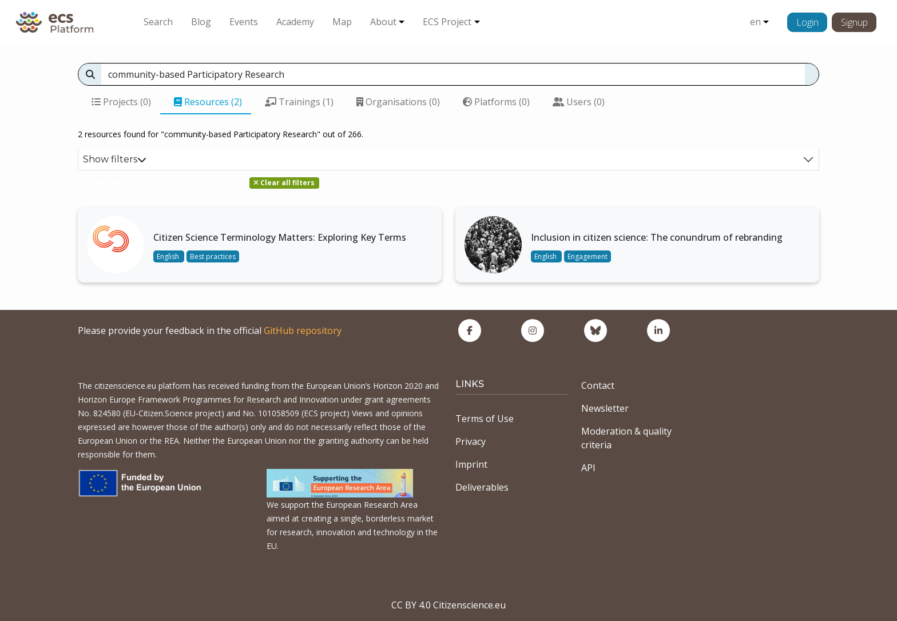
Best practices (213, 256)
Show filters (114, 159)
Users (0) (579, 101)
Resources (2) (208, 101)
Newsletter (605, 408)
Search (158, 21)
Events (243, 21)
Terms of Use (484, 418)
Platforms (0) (496, 101)
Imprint (471, 464)
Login (807, 22)
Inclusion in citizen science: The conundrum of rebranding (657, 237)
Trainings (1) (299, 101)
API (588, 467)
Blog (201, 21)
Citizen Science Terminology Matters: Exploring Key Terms (279, 237)
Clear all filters (284, 183)
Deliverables (482, 487)
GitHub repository (303, 330)
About (383, 21)
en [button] (755, 21)
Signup (854, 22)
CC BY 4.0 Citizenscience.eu (448, 605)
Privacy (470, 441)
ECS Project (447, 21)
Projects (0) (121, 101)
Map (342, 21)
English (169, 256)
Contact (597, 385)
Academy (295, 21)
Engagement (587, 256)
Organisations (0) (398, 101)
